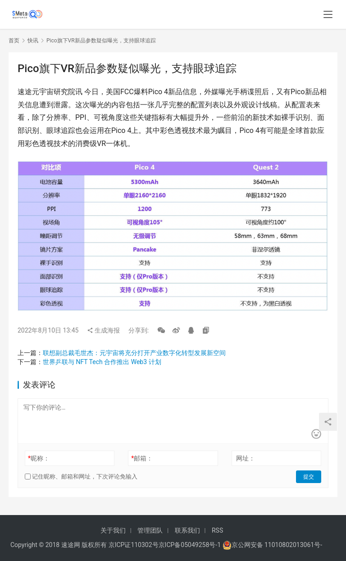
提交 (308, 477)
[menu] (328, 14)
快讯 (32, 40)
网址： (245, 458)
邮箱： (142, 458)
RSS (217, 530)
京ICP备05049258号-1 (191, 544)
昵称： (39, 458)
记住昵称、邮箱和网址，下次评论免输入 (81, 476)
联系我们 (187, 530)
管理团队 (150, 530)
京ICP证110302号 (134, 544)
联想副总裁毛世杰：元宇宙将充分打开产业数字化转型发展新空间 (134, 352)
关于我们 (113, 530)
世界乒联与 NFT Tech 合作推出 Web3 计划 (102, 361)
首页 (14, 40)
